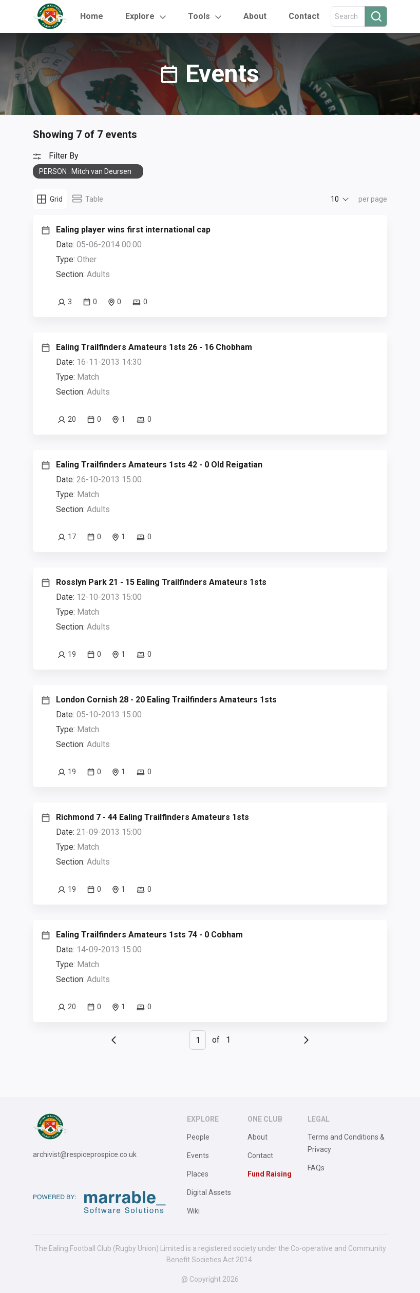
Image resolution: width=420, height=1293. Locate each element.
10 (335, 199)
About (254, 16)
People (198, 1137)
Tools (199, 16)
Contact (304, 16)
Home (91, 16)
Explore (140, 16)
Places (197, 1174)
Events (198, 1155)
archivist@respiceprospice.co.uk (85, 1154)
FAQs (316, 1168)
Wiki (193, 1211)
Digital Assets (209, 1192)
